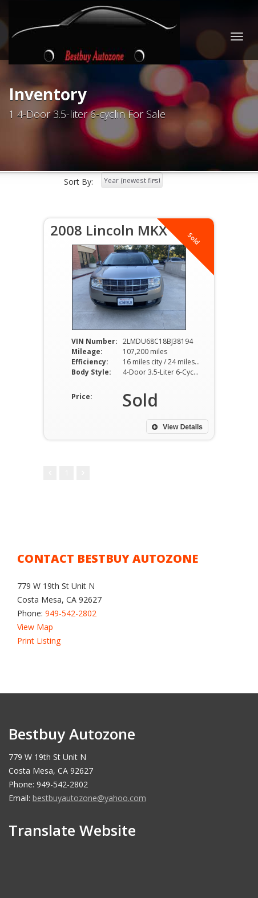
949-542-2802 (70, 613)
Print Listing (39, 640)
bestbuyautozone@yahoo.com (89, 798)
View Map (35, 626)
